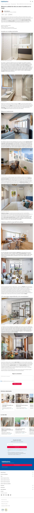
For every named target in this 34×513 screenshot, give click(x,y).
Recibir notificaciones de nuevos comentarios (7, 381)
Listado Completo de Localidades (6, 483)
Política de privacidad (4, 501)
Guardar (10, 14)
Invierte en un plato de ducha (6, 25)
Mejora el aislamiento (4, 26)
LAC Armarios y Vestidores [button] (4, 250)
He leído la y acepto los (17, 450)
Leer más (26, 408)
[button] (17, 472)
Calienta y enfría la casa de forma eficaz (7, 27)
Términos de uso (4, 499)
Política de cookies (4, 503)
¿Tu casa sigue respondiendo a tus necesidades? (9, 28)
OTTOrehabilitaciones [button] (3, 101)
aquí (20, 454)
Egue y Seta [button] (2, 284)
